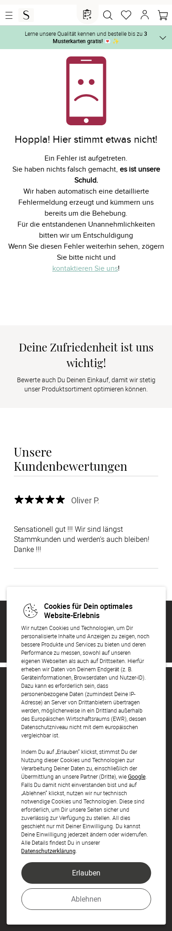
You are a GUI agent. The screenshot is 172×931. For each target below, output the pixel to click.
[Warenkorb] (162, 15)
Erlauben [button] (86, 873)
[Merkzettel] (126, 15)
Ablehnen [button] (86, 899)
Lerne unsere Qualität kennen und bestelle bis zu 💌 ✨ (86, 37)
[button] (144, 15)
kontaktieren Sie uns (85, 268)
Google (136, 776)
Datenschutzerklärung (48, 850)
